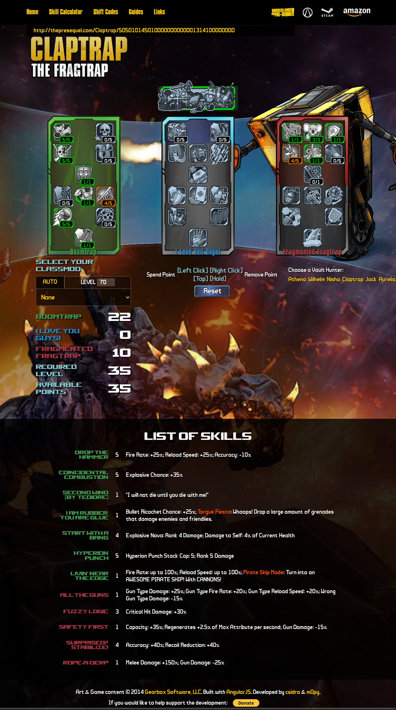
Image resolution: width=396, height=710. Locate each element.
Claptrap (352, 279)
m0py (313, 692)
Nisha (333, 279)
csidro (292, 692)
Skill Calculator (66, 12)
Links (159, 12)
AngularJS (238, 692)
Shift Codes (105, 12)
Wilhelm (316, 279)
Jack (371, 279)
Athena (297, 279)
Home (32, 12)
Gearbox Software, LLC (173, 692)
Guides (136, 12)
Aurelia (387, 279)
